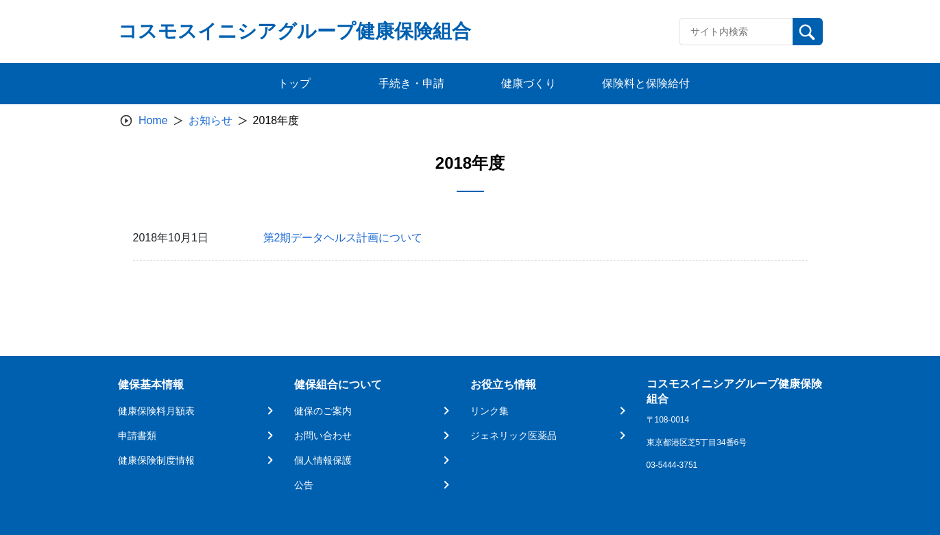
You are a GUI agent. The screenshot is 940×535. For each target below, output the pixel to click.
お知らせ (210, 120)
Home (153, 120)
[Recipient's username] (736, 31)
